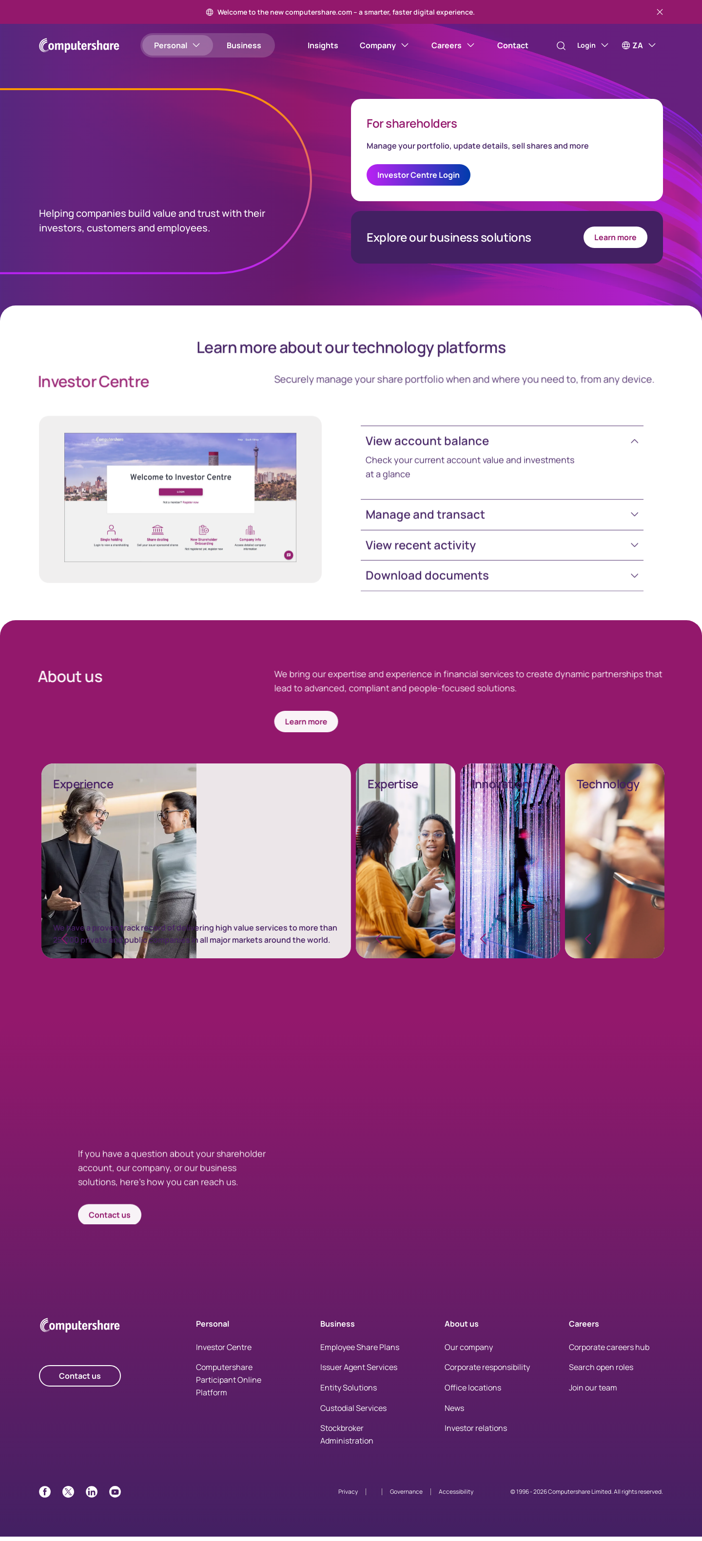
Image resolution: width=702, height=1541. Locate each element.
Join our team (593, 1391)
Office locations (473, 1391)
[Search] (551, 46)
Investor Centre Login (418, 176)
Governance (406, 1496)
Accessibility (456, 1496)
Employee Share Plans (359, 1351)
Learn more (615, 239)
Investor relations (476, 1432)
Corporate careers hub (609, 1351)
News (454, 1412)
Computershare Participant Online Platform (228, 1384)
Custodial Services (353, 1412)
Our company (469, 1351)
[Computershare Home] (80, 1331)
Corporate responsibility (487, 1371)
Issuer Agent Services (358, 1371)
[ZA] (639, 45)
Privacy (348, 1496)
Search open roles (601, 1371)
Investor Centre (224, 1351)
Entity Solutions (348, 1391)
